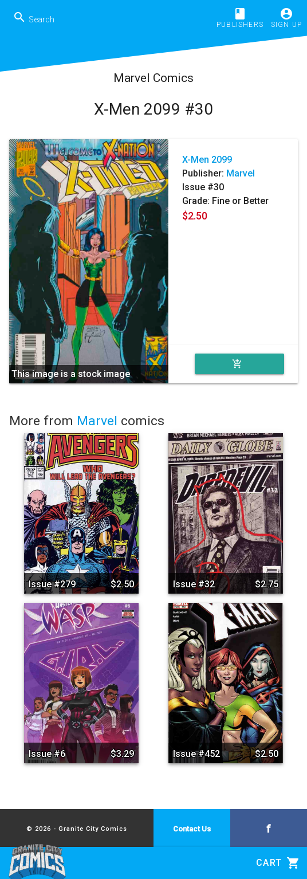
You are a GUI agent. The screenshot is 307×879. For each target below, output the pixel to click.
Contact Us (192, 829)
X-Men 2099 (207, 159)
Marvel (240, 173)
